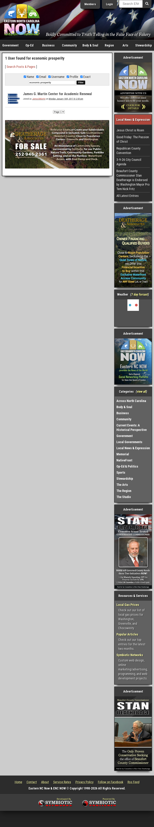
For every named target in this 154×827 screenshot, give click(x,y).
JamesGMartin (38, 98)
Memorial (122, 454)
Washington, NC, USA (133, 312)
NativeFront (124, 460)
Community (69, 45)
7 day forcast (139, 294)
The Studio (123, 497)
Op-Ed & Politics (127, 466)
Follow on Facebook (110, 782)
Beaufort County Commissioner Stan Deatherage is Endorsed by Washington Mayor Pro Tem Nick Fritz (133, 180)
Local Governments (129, 442)
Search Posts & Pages (20, 67)
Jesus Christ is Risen (130, 130)
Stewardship (143, 45)
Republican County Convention (128, 150)
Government (10, 45)
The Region (123, 491)
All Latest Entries (127, 196)
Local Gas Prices (127, 605)
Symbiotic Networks (129, 655)
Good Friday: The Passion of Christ (132, 139)
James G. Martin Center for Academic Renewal (57, 94)
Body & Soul (90, 45)
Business (48, 45)
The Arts (122, 485)
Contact (32, 782)
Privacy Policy (84, 782)
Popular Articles (127, 634)
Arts (125, 45)
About (45, 782)
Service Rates (62, 782)
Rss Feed (133, 782)
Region (109, 45)
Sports (120, 472)
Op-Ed (29, 45)
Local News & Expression (133, 448)
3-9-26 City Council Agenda (128, 162)
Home (18, 782)
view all (141, 391)
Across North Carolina (131, 401)
